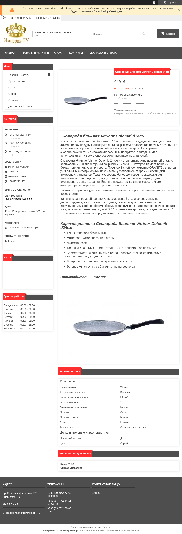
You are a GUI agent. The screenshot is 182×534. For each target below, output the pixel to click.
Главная (9, 52)
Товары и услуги (34, 52)
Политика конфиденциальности (122, 530)
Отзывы (13, 100)
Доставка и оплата (103, 52)
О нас (58, 52)
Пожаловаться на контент (90, 530)
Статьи (12, 87)
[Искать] (143, 34)
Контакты (76, 52)
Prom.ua (107, 527)
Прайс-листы (16, 81)
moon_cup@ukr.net (18, 166)
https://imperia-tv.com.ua (19, 198)
